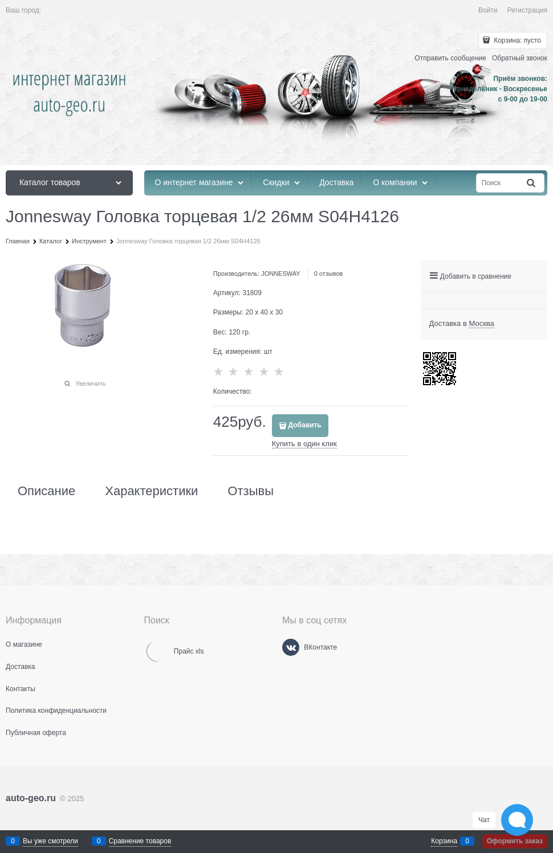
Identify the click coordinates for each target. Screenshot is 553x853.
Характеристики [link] (151, 491)
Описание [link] (46, 491)
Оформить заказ (515, 841)
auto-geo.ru (31, 798)
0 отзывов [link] (328, 273)
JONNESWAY (280, 273)
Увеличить (90, 383)
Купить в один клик (304, 443)
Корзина (444, 841)
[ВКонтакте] (290, 647)
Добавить (305, 425)
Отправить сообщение (450, 58)
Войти (488, 10)
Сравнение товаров (140, 841)
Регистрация (527, 10)
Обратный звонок (519, 58)
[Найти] (531, 183)
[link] (481, 323)
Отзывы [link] (250, 491)
